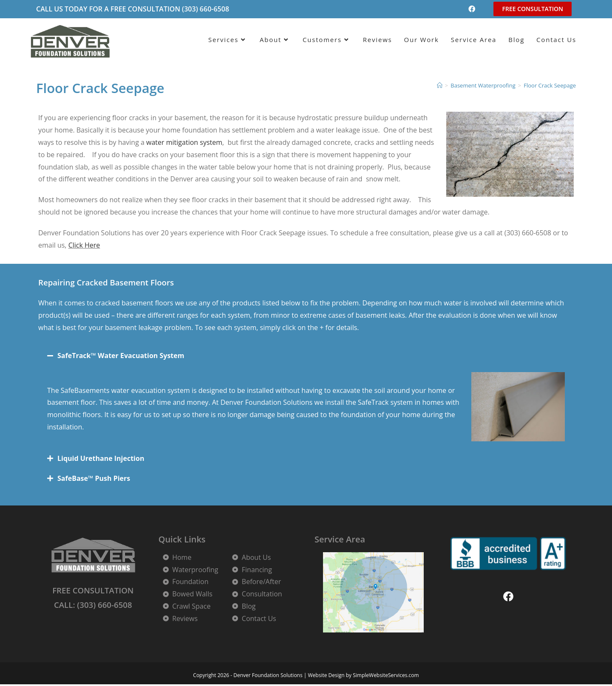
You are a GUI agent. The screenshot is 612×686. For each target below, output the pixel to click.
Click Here (84, 245)
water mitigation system (184, 142)
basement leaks (380, 315)
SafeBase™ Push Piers (93, 478)
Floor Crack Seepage (550, 85)
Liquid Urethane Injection (100, 458)
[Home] (439, 85)
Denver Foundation (251, 402)
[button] (306, 355)
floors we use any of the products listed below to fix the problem (257, 303)
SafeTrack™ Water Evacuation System (120, 355)
